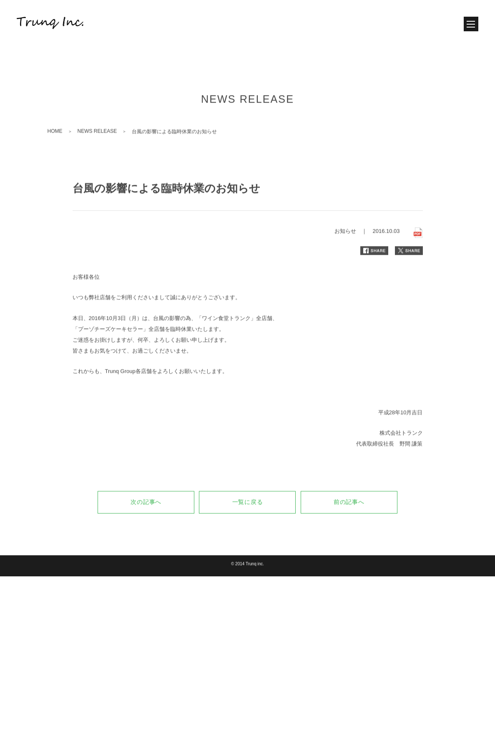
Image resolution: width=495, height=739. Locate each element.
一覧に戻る (247, 534)
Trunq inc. (255, 596)
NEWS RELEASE (97, 164)
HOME (55, 164)
